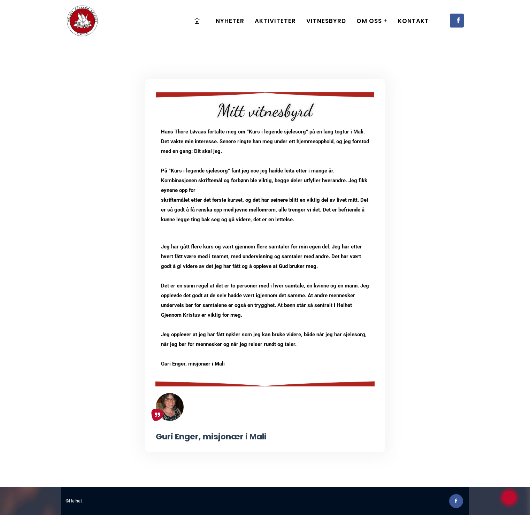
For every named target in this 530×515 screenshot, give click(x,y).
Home (199, 21)
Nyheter (230, 21)
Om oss (369, 21)
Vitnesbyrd (326, 21)
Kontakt (413, 21)
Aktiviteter (275, 21)
